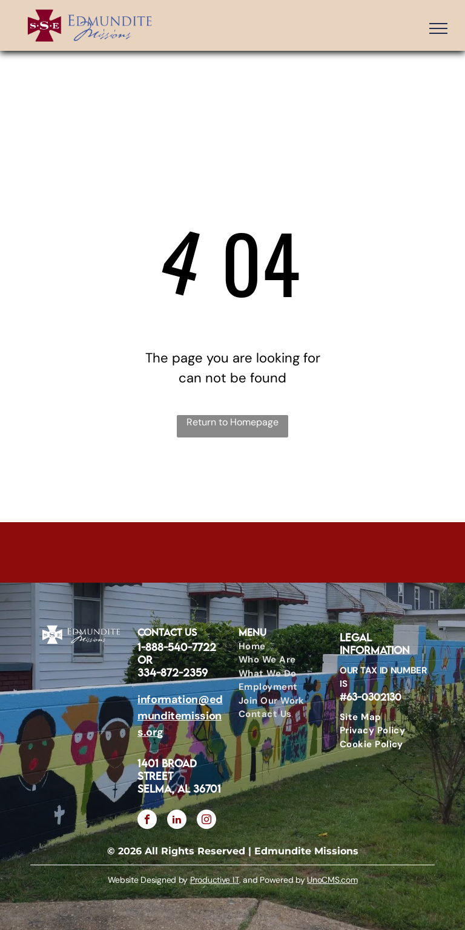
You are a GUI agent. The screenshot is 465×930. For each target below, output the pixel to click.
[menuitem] (278, 646)
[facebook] (147, 821)
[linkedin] (176, 821)
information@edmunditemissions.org (180, 715)
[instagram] (206, 821)
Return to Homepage (232, 422)
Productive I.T (214, 879)
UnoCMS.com (332, 879)
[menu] (438, 28)
